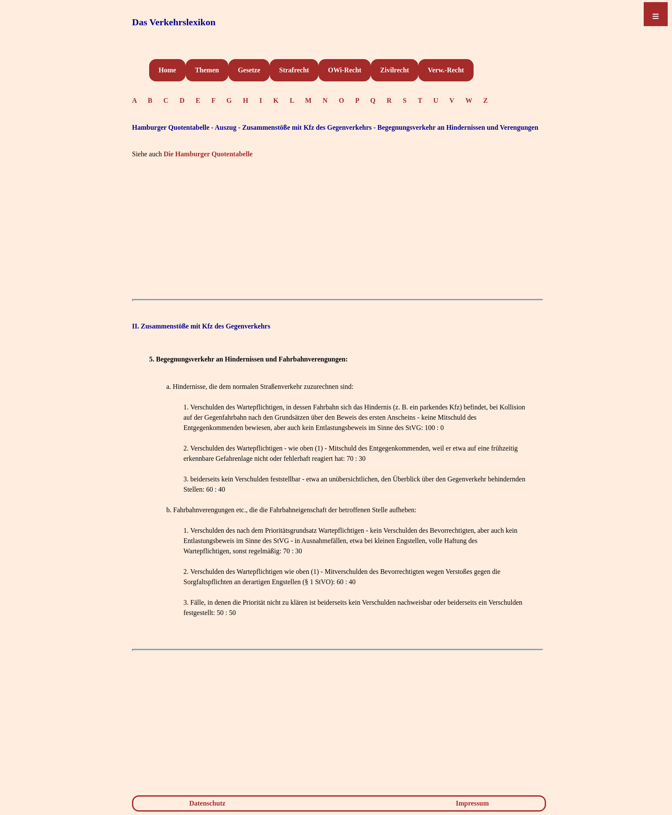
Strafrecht (294, 70)
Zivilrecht (394, 70)
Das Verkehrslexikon (174, 22)
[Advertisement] (337, 235)
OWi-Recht (344, 70)
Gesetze (249, 70)
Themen (207, 70)
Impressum (472, 803)
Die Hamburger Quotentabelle (208, 154)
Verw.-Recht (446, 70)
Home (167, 70)
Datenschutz (207, 803)
